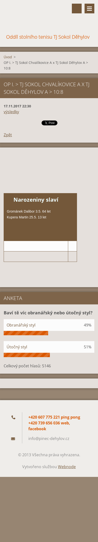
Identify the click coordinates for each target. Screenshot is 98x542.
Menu (89, 8)
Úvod (8, 57)
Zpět (8, 135)
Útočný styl (17, 347)
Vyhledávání (77, 8)
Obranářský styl (21, 325)
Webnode (67, 466)
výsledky (11, 111)
